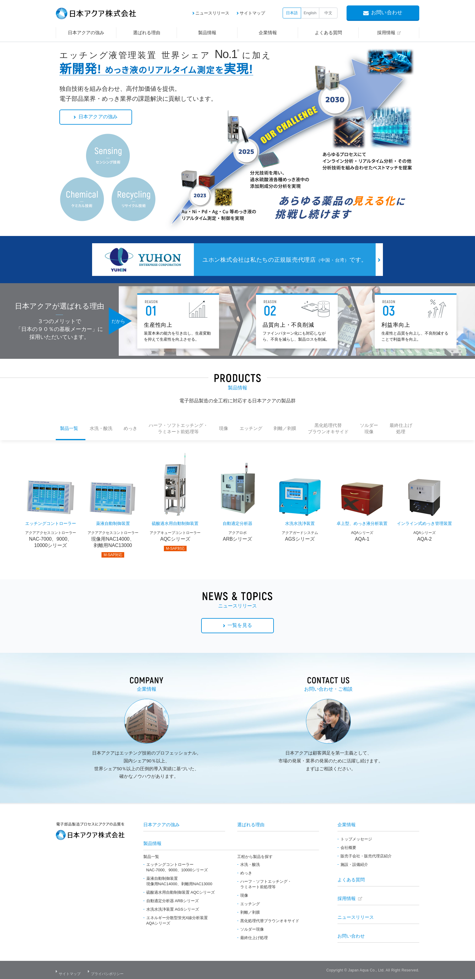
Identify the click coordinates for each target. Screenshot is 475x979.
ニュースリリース (212, 13)
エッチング (250, 902)
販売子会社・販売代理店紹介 (366, 855)
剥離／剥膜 (250, 911)
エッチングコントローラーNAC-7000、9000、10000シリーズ (177, 866)
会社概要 (348, 846)
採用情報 (346, 897)
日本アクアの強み (161, 823)
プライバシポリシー (110, 970)
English (310, 13)
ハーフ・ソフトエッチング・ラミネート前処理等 (265, 883)
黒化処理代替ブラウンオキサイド (269, 919)
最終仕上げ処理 (254, 936)
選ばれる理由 (250, 823)
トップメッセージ (356, 838)
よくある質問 (351, 878)
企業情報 (346, 823)
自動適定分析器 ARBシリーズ (172, 899)
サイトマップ (252, 13)
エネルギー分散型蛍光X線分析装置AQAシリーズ (177, 919)
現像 (244, 894)
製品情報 (152, 842)
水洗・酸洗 (250, 863)
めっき (246, 871)
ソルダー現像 (252, 928)
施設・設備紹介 (354, 863)
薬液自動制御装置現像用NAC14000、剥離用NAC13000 (179, 880)
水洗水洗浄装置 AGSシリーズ (172, 908)
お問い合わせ (351, 934)
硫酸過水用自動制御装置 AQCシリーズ (180, 891)
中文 (328, 13)
